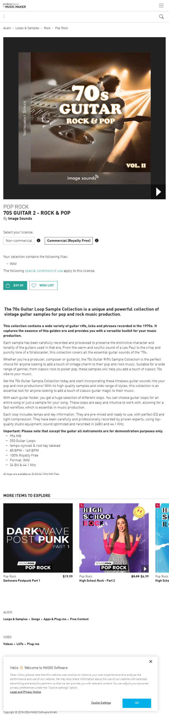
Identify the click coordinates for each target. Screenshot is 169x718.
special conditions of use (44, 271)
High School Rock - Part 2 (97, 580)
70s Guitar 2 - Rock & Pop (37, 213)
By (17, 219)
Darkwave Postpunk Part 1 (21, 580)
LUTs (20, 644)
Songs (35, 619)
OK (137, 703)
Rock (47, 28)
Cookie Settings (101, 703)
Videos (8, 644)
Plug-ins (33, 644)
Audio (7, 28)
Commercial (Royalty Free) (68, 241)
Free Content (79, 619)
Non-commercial (19, 241)
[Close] (151, 661)
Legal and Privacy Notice (25, 692)
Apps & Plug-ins (55, 619)
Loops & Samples (27, 28)
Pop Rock (61, 28)
